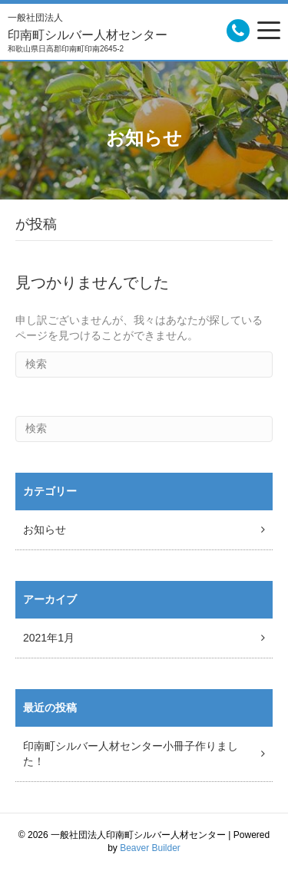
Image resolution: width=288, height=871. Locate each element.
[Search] (144, 364)
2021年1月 (48, 638)
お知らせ (44, 529)
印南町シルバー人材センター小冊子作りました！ (130, 753)
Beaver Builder (150, 848)
